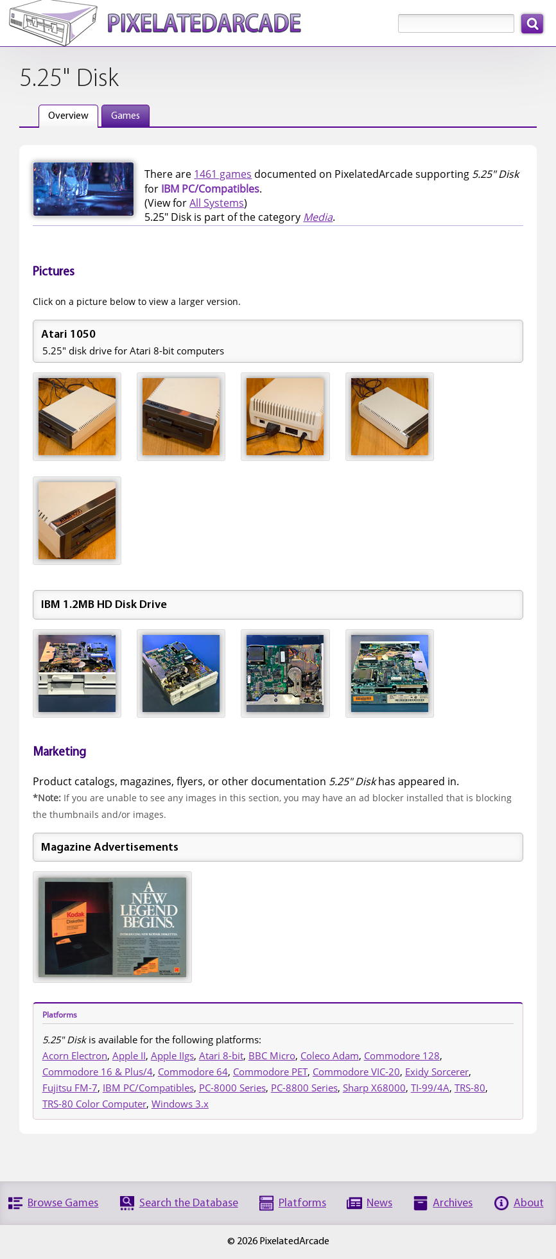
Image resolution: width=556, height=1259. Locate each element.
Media (318, 217)
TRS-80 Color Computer (94, 1103)
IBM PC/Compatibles (148, 1087)
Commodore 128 (402, 1055)
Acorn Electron (74, 1055)
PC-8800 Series (304, 1087)
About (529, 1203)
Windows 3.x (180, 1103)
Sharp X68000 (374, 1087)
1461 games (223, 174)
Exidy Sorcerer (437, 1071)
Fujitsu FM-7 (70, 1087)
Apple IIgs (172, 1055)
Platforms (302, 1203)
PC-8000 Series (232, 1087)
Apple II (129, 1055)
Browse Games (63, 1203)
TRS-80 (470, 1087)
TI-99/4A (430, 1087)
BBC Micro (271, 1055)
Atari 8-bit (221, 1055)
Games (125, 116)
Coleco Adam (329, 1055)
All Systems (216, 203)
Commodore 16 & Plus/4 (97, 1071)
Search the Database (188, 1203)
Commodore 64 (193, 1071)
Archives (453, 1203)
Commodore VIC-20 (356, 1071)
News (379, 1203)
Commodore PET (270, 1071)
